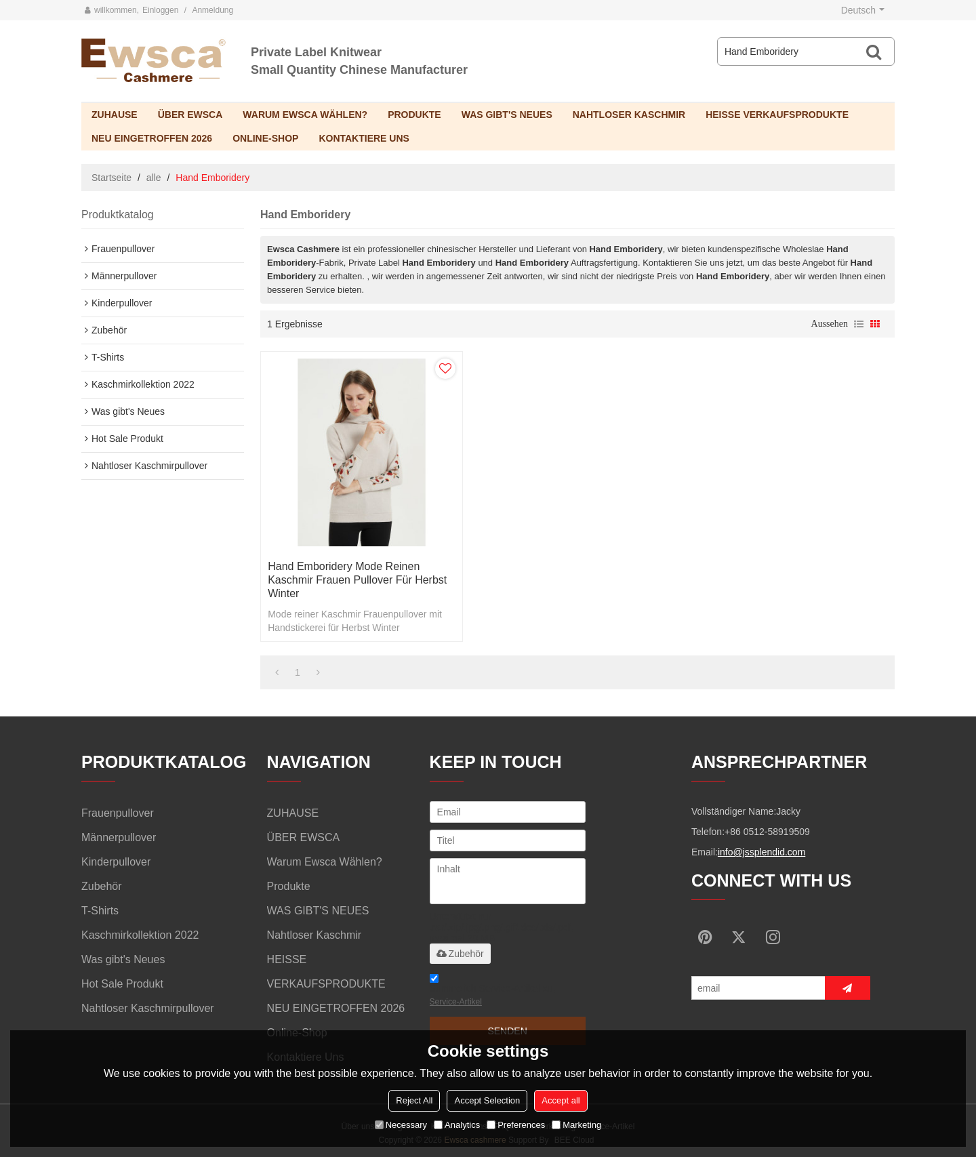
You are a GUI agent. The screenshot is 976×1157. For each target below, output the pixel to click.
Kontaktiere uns (364, 138)
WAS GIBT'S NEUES (507, 114)
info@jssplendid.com (761, 852)
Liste (859, 324)
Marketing (576, 1125)
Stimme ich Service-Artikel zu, (493, 992)
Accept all (561, 1100)
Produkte (414, 114)
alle (153, 177)
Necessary (401, 1125)
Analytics (457, 1125)
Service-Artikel (456, 1002)
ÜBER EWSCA (190, 114)
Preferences (516, 1125)
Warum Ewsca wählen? (305, 114)
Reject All (414, 1100)
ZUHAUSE (115, 114)
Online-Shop (265, 138)
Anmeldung (212, 10)
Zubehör (460, 953)
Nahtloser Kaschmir (629, 114)
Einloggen (160, 10)
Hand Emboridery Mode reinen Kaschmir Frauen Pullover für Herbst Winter (357, 580)
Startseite (111, 177)
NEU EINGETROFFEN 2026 (152, 138)
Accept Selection (487, 1100)
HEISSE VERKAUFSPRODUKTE (777, 114)
